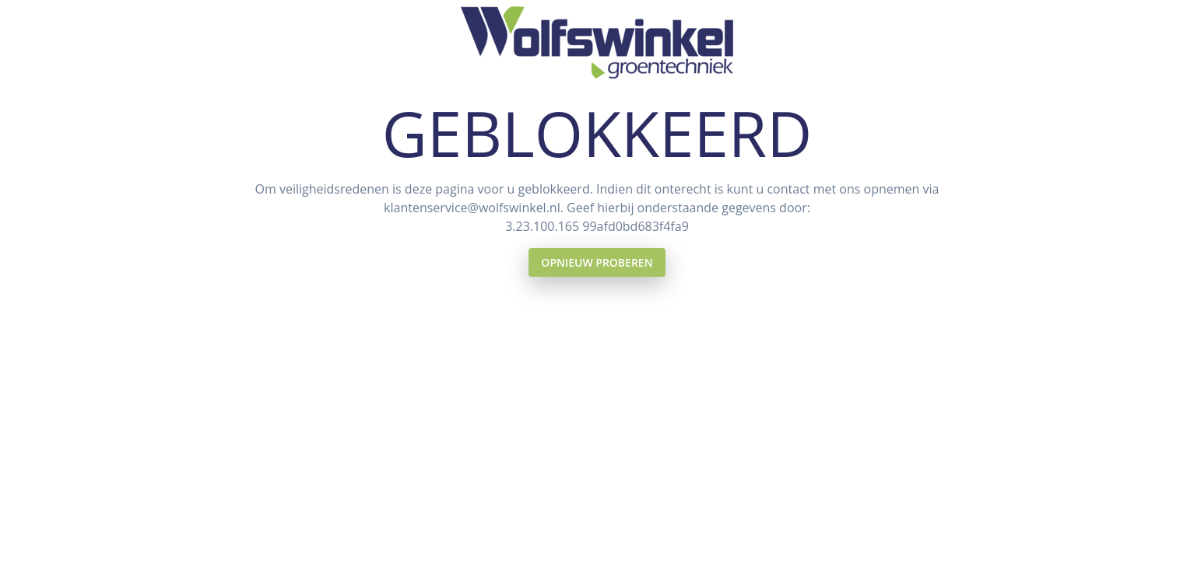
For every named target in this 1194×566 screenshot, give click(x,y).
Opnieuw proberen (596, 262)
